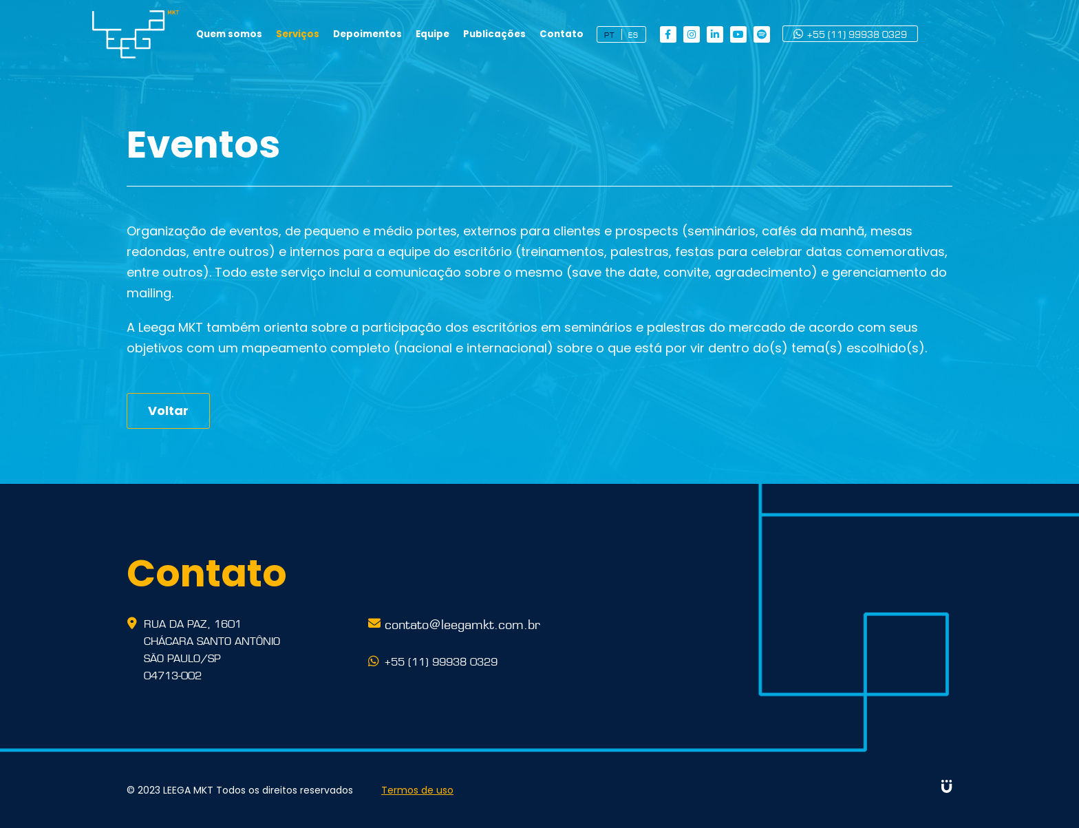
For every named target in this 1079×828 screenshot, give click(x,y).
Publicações (529, 34)
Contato (595, 34)
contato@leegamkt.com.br (462, 622)
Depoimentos (403, 34)
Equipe (467, 34)
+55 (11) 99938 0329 (884, 34)
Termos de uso (419, 790)
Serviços (334, 34)
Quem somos (267, 34)
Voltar (168, 410)
